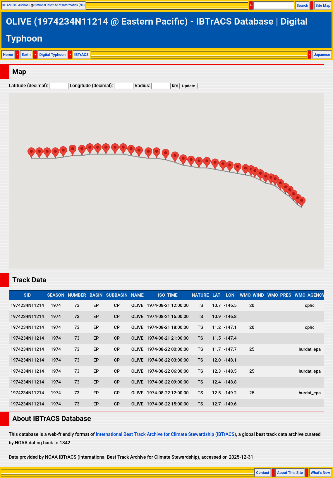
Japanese (322, 54)
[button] (301, 202)
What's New (320, 472)
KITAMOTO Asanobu (16, 5)
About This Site (290, 472)
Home (8, 54)
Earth (26, 54)
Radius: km (156, 85)
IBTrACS (81, 54)
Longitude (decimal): (101, 85)
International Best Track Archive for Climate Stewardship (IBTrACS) (166, 434)
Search (302, 5)
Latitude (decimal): (38, 85)
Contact (262, 472)
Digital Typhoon (52, 54)
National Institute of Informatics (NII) (60, 5)
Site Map (322, 5)
